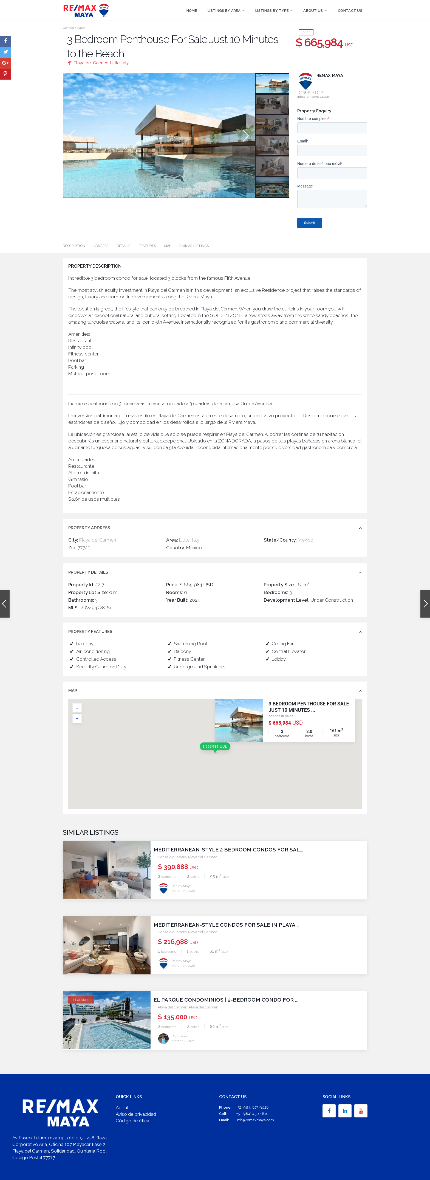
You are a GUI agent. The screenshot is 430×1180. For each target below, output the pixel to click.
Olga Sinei (179, 1036)
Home (191, 11)
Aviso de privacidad (136, 1114)
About (122, 1107)
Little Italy (119, 62)
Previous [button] (71, 136)
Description (74, 246)
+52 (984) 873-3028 (252, 1107)
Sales (81, 28)
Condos (68, 28)
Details (124, 246)
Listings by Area (224, 11)
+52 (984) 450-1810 (252, 1113)
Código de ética (132, 1120)
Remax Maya (329, 75)
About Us (313, 11)
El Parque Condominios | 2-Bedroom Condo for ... (230, 1000)
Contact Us (350, 11)
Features (147, 246)
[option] (159, 135)
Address (101, 246)
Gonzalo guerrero (172, 857)
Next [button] (245, 136)
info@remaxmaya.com (255, 1120)
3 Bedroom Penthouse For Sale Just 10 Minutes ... (308, 707)
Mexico (305, 540)
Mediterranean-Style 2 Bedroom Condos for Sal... (232, 850)
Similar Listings (194, 246)
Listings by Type (271, 11)
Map (167, 246)
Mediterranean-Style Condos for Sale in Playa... (230, 924)
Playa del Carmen (91, 62)
